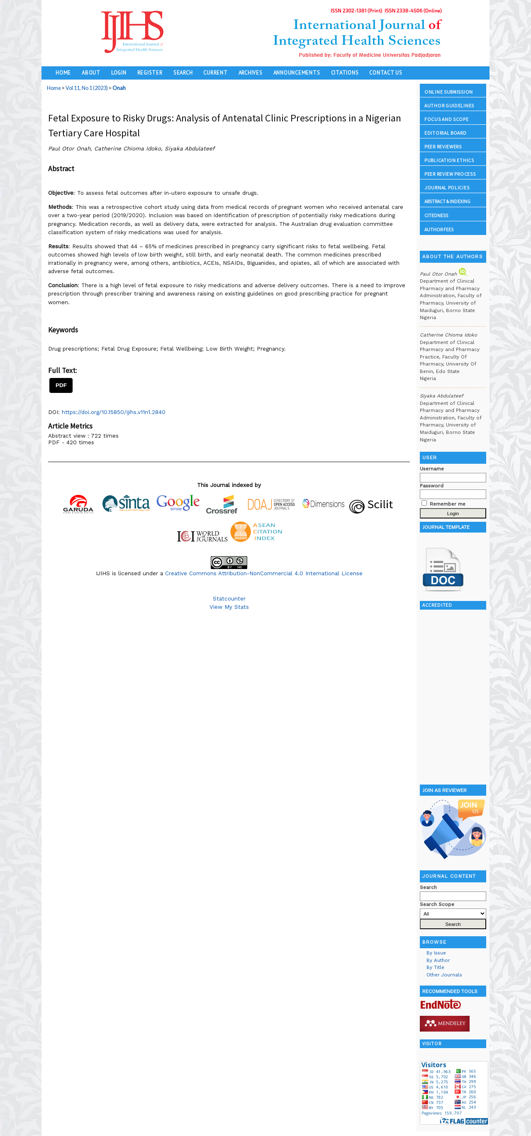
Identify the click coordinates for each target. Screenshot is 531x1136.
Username (432, 469)
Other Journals (444, 975)
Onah (119, 88)
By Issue (436, 953)
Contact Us (385, 72)
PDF (61, 385)
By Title (435, 967)
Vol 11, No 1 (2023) (87, 88)
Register (150, 72)
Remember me (447, 504)
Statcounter (229, 598)
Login (119, 72)
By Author (438, 960)
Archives (251, 72)
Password (431, 486)
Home (63, 72)
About (91, 72)
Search (183, 72)
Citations (345, 72)
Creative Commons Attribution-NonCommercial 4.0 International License (264, 573)
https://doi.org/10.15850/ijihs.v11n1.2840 (114, 412)
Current (215, 72)
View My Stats (229, 606)
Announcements (296, 72)
